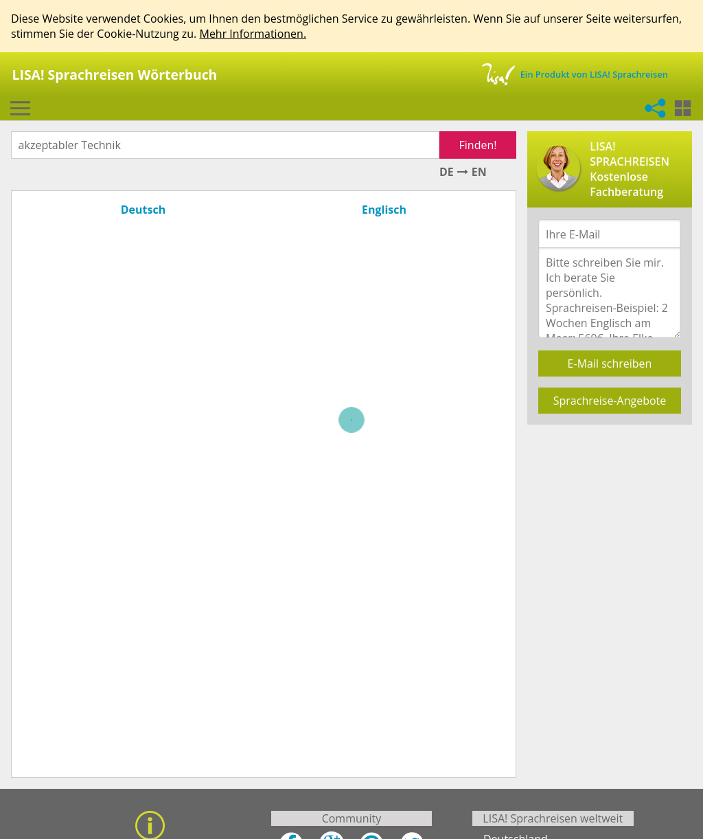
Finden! (478, 145)
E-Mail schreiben (610, 363)
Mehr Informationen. (252, 33)
